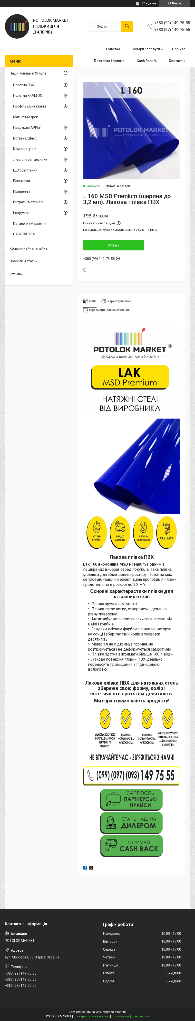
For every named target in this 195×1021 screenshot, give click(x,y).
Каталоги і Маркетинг (30, 224)
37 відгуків (149, 3)
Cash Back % (147, 61)
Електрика (21, 181)
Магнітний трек (25, 117)
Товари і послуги (146, 49)
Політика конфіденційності (130, 1016)
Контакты (177, 61)
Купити (113, 245)
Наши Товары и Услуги (28, 73)
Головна (113, 49)
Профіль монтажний (29, 106)
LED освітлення (25, 170)
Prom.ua (121, 1012)
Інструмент (22, 213)
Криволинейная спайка (28, 248)
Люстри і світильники (30, 159)
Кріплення (21, 191)
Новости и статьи (24, 261)
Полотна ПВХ (23, 85)
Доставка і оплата (109, 61)
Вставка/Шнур (25, 138)
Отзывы (16, 274)
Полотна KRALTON (27, 95)
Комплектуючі (24, 149)
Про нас (178, 49)
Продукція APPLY (27, 127)
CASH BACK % (24, 234)
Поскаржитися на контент (91, 1016)
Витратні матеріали (28, 202)
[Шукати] (127, 26)
